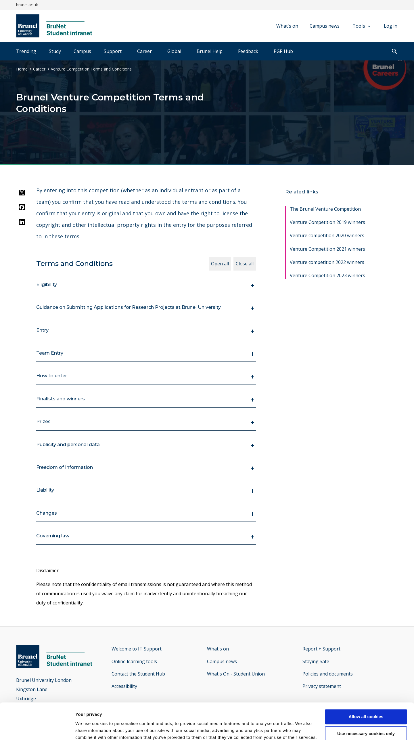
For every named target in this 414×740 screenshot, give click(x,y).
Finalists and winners (60, 399)
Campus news (325, 26)
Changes (46, 513)
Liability (45, 490)
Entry (42, 330)
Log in (390, 26)
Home (22, 69)
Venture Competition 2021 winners (327, 249)
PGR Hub (283, 51)
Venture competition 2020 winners (327, 235)
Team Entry (49, 353)
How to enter (51, 375)
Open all (220, 263)
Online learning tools (134, 661)
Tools (361, 25)
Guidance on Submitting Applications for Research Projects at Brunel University (128, 307)
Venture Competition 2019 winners (327, 222)
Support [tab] (113, 51)
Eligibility (46, 284)
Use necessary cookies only (366, 702)
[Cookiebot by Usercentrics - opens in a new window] (37, 728)
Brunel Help (210, 51)
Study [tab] (55, 51)
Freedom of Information (64, 467)
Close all (245, 263)
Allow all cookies (366, 685)
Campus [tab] (82, 51)
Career (144, 51)
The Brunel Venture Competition (325, 209)
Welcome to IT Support (137, 649)
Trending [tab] (26, 51)
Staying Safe (315, 661)
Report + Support (321, 649)
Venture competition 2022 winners (327, 262)
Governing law (52, 536)
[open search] (394, 51)
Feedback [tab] (248, 51)
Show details (88, 728)
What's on (287, 26)
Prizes (43, 421)
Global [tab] (174, 51)
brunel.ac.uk (27, 4)
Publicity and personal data (68, 444)
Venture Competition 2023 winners (327, 275)
